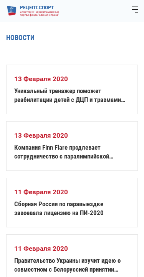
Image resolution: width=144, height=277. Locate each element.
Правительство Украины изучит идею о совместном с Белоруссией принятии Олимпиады (67, 265)
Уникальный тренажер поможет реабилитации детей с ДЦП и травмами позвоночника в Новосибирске (67, 95)
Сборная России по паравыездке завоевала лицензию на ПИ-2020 (59, 208)
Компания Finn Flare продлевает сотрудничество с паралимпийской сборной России (61, 152)
